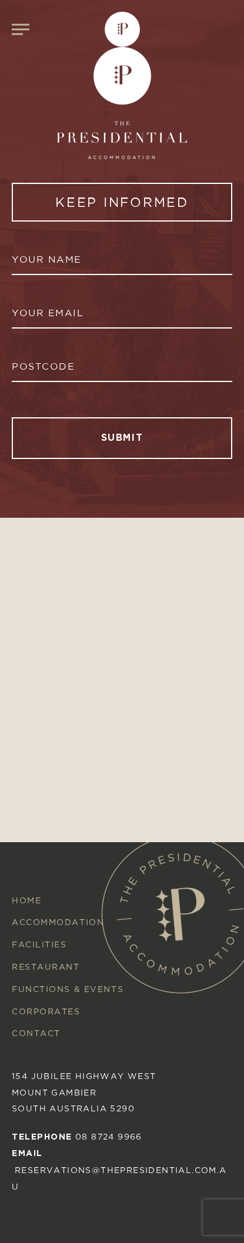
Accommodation (58, 921)
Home (26, 900)
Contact (36, 1032)
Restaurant (46, 966)
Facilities (39, 944)
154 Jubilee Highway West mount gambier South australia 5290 (84, 1092)
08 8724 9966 (108, 1136)
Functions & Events (67, 988)
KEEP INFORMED (122, 202)
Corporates (46, 1011)
